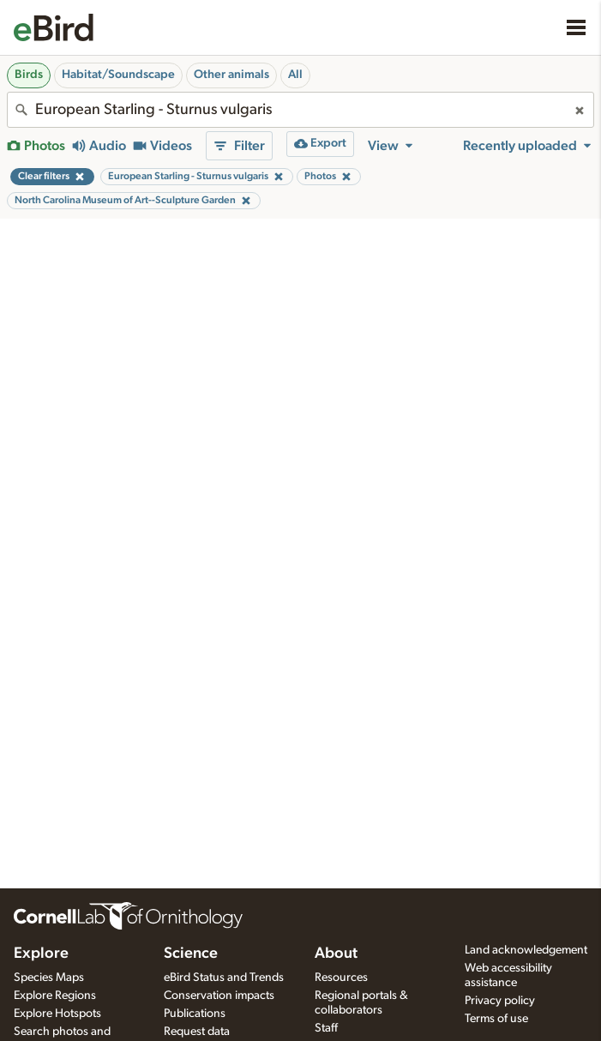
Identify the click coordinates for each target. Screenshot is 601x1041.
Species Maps (49, 978)
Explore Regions (55, 996)
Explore (41, 953)
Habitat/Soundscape (118, 75)
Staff (326, 1028)
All (295, 75)
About (336, 953)
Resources (341, 978)
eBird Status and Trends (224, 978)
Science (191, 953)
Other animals (231, 75)
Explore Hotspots (57, 1014)
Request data (197, 1032)
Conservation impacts (219, 996)
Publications (194, 1014)
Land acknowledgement (526, 950)
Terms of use (496, 1019)
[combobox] (300, 110)
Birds (29, 75)
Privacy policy (500, 1001)
